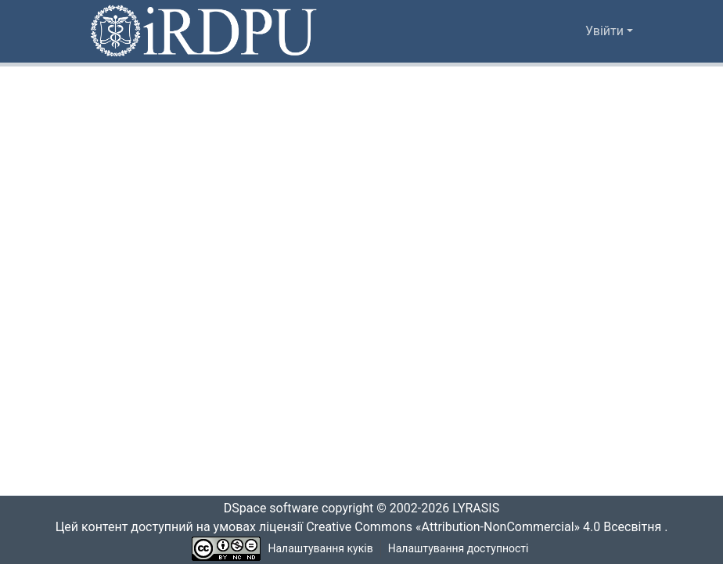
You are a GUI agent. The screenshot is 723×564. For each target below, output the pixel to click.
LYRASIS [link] (480, 508)
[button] (205, 31)
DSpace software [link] (266, 508)
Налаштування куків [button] (320, 548)
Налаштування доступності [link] (458, 548)
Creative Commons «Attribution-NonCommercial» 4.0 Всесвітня (489, 527)
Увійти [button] (606, 31)
